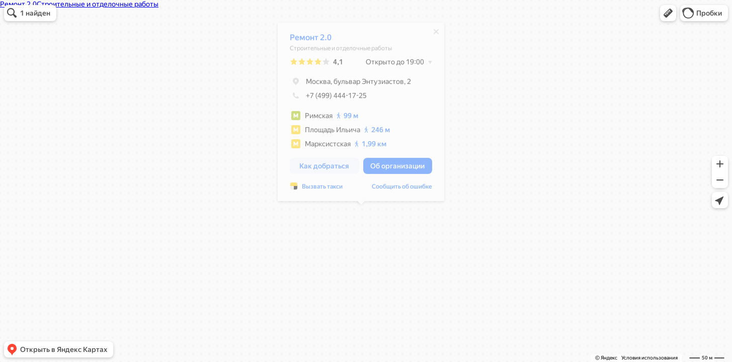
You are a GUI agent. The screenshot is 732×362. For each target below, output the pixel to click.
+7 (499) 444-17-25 (328, 98)
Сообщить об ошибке (402, 189)
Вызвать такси (322, 189)
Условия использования (649, 357)
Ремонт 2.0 (311, 40)
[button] (668, 13)
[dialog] (361, 114)
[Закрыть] (436, 34)
